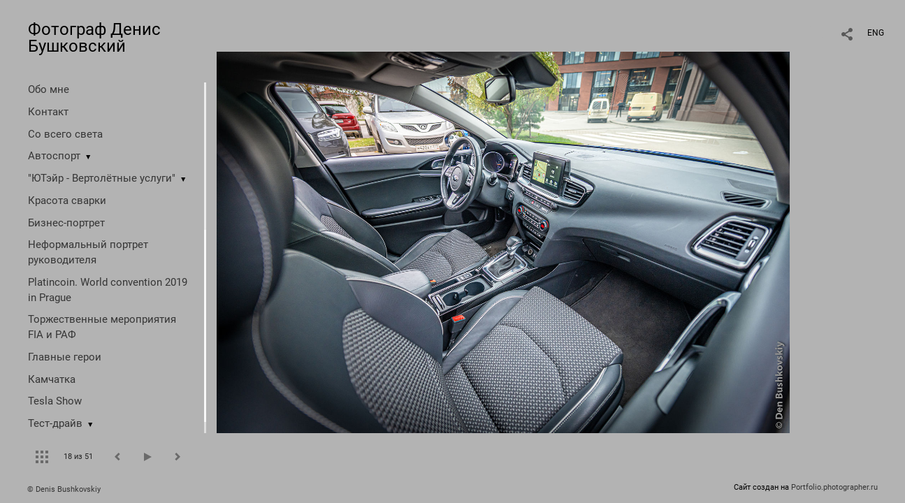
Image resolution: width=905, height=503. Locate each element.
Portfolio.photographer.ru (834, 487)
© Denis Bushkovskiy (64, 489)
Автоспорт (54, 156)
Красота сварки (67, 200)
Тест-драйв (55, 423)
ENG (875, 33)
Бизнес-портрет (66, 223)
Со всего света (65, 134)
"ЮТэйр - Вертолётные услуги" (101, 178)
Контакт (48, 111)
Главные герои (64, 357)
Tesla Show (55, 401)
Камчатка (51, 379)
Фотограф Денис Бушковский (94, 38)
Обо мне (48, 89)
